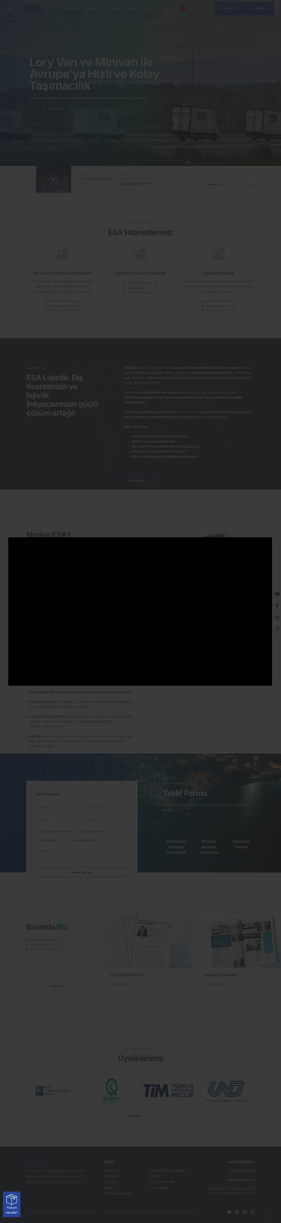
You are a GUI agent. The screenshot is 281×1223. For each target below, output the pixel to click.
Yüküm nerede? (12, 1204)
